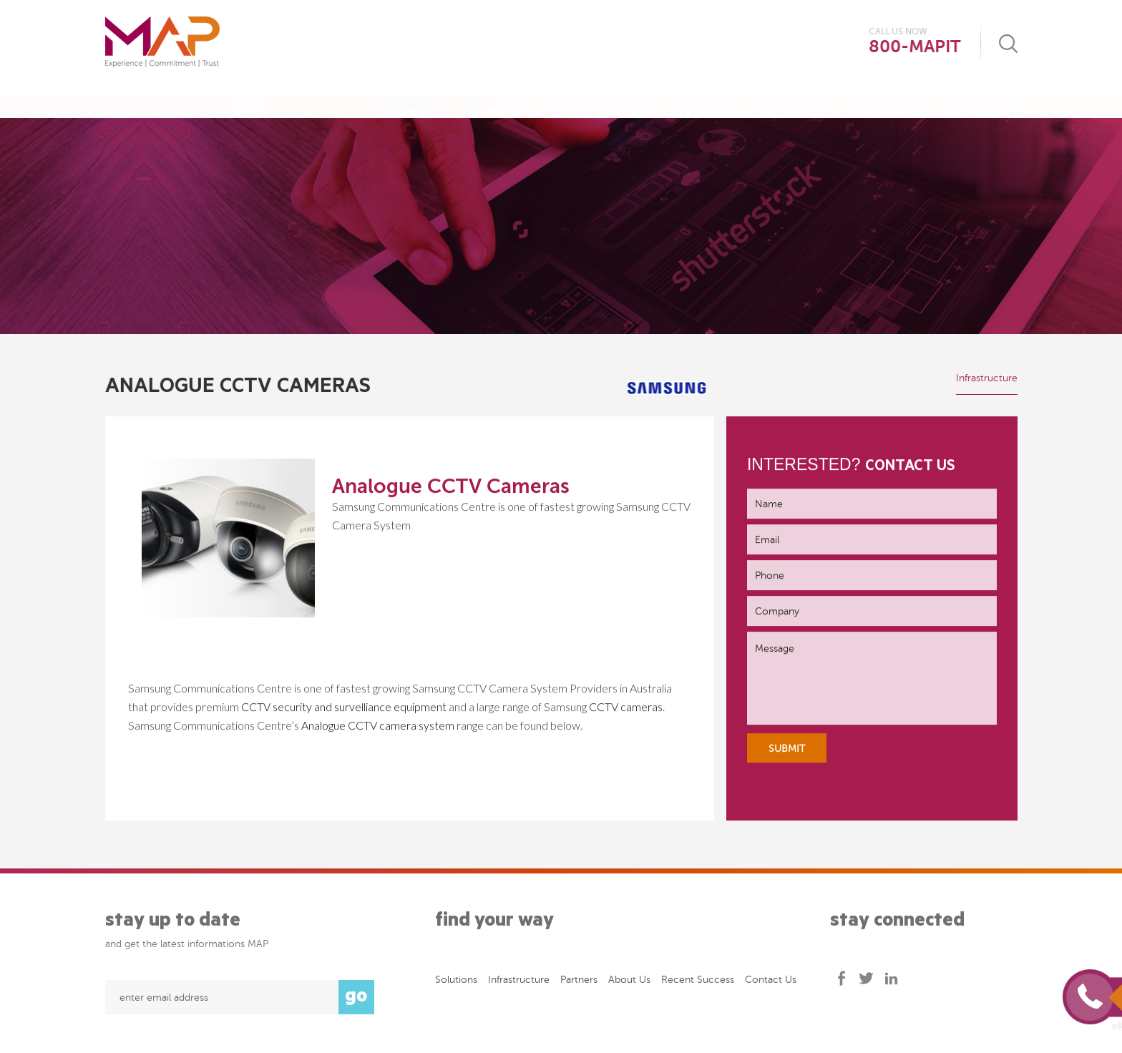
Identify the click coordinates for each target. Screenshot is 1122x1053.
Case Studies (787, 100)
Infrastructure (597, 100)
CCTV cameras (626, 707)
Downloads (887, 100)
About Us (407, 100)
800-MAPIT (914, 46)
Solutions (492, 100)
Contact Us (984, 100)
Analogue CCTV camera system (377, 726)
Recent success (697, 982)
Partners (578, 982)
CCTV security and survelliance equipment (345, 707)
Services (698, 100)
